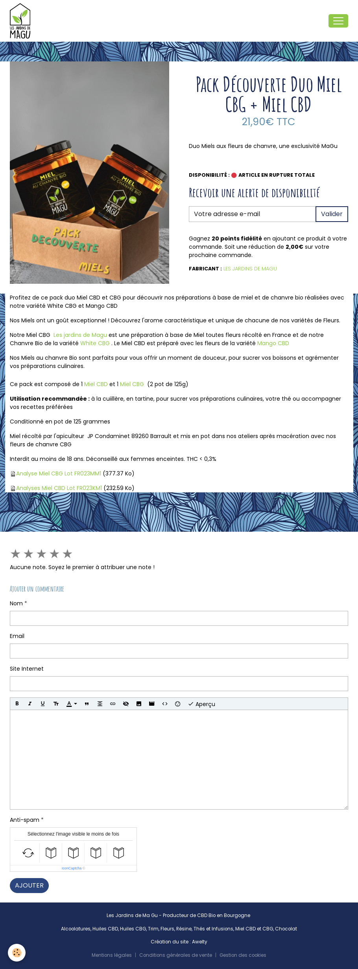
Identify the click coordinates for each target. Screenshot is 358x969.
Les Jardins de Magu (250, 268)
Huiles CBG (133, 929)
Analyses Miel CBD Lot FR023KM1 (59, 488)
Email (17, 636)
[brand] (21, 21)
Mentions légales (112, 955)
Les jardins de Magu (80, 335)
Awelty (199, 942)
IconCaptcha (72, 868)
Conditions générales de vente (175, 955)
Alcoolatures (75, 929)
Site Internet (27, 669)
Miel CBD (96, 384)
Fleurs (167, 929)
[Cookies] (17, 953)
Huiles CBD (105, 929)
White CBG (95, 343)
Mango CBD (273, 343)
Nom (16, 603)
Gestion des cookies (243, 955)
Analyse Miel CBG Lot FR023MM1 (58, 473)
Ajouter (29, 885)
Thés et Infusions (213, 929)
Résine (184, 929)
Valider (332, 213)
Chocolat (286, 929)
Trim (153, 929)
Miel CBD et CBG (254, 929)
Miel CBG (132, 384)
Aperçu (201, 704)
